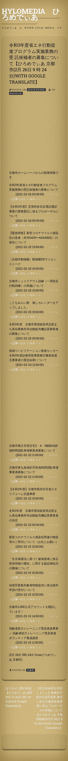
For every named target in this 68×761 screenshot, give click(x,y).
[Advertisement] (34, 136)
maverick (16, 93)
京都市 (30, 670)
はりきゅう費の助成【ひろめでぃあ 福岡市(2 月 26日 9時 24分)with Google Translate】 (18, 697)
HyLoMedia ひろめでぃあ (31, 14)
